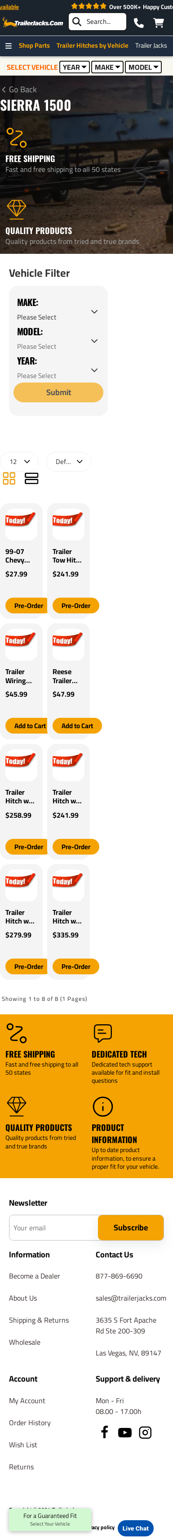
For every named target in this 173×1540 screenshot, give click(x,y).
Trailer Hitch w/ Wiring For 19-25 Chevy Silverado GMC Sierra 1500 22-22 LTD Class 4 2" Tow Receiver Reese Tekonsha (68, 917)
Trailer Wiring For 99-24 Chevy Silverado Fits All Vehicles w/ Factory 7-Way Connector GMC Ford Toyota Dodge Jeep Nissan (21, 676)
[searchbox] (97, 21)
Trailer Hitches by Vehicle (95, 45)
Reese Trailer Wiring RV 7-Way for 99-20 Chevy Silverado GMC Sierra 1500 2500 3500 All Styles (68, 676)
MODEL (144, 67)
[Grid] (9, 479)
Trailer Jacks (153, 45)
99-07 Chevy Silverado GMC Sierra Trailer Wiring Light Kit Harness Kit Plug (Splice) (20, 556)
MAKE (107, 67)
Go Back (23, 89)
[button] (28, 605)
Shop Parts (36, 45)
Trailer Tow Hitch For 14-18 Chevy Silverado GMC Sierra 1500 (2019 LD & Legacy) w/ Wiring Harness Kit (68, 556)
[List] (31, 479)
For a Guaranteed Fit (50, 1519)
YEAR (75, 67)
